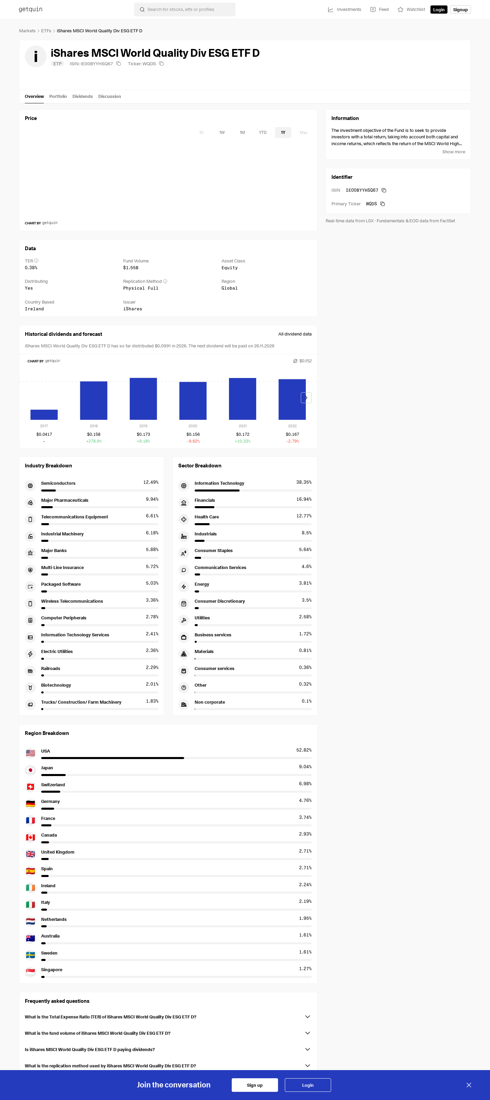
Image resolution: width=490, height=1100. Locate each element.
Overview (34, 96)
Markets (27, 30)
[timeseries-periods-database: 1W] (222, 132)
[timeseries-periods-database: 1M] (242, 132)
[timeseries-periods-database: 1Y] (283, 132)
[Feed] (379, 9)
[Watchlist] (411, 9)
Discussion (109, 96)
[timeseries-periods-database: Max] (303, 132)
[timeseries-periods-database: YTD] (263, 132)
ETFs (46, 30)
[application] (168, 181)
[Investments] (344, 9)
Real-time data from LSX (350, 220)
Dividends (82, 96)
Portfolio (58, 96)
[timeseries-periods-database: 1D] (201, 132)
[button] (168, 1015)
